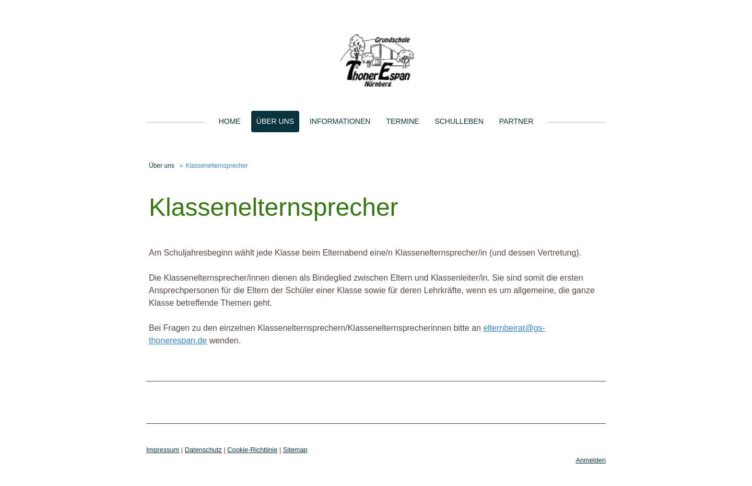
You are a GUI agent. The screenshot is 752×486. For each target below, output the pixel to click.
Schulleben (458, 121)
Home (230, 121)
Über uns (275, 121)
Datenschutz (203, 450)
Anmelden (590, 460)
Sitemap (295, 450)
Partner (516, 121)
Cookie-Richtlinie (252, 450)
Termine (402, 121)
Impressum (162, 450)
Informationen (340, 121)
